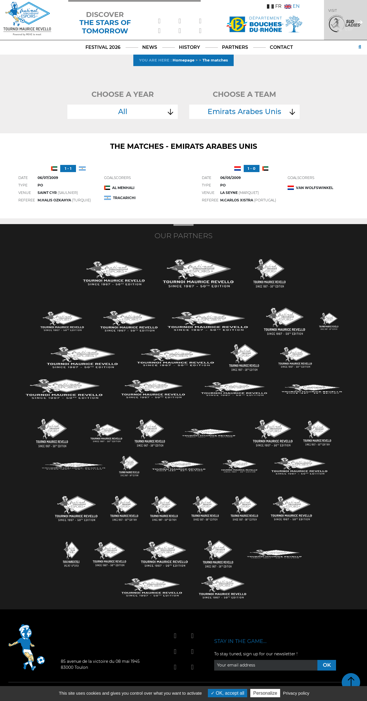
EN (292, 6)
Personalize (265, 693)
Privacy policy (296, 693)
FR (274, 6)
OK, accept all (227, 693)
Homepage (183, 60)
